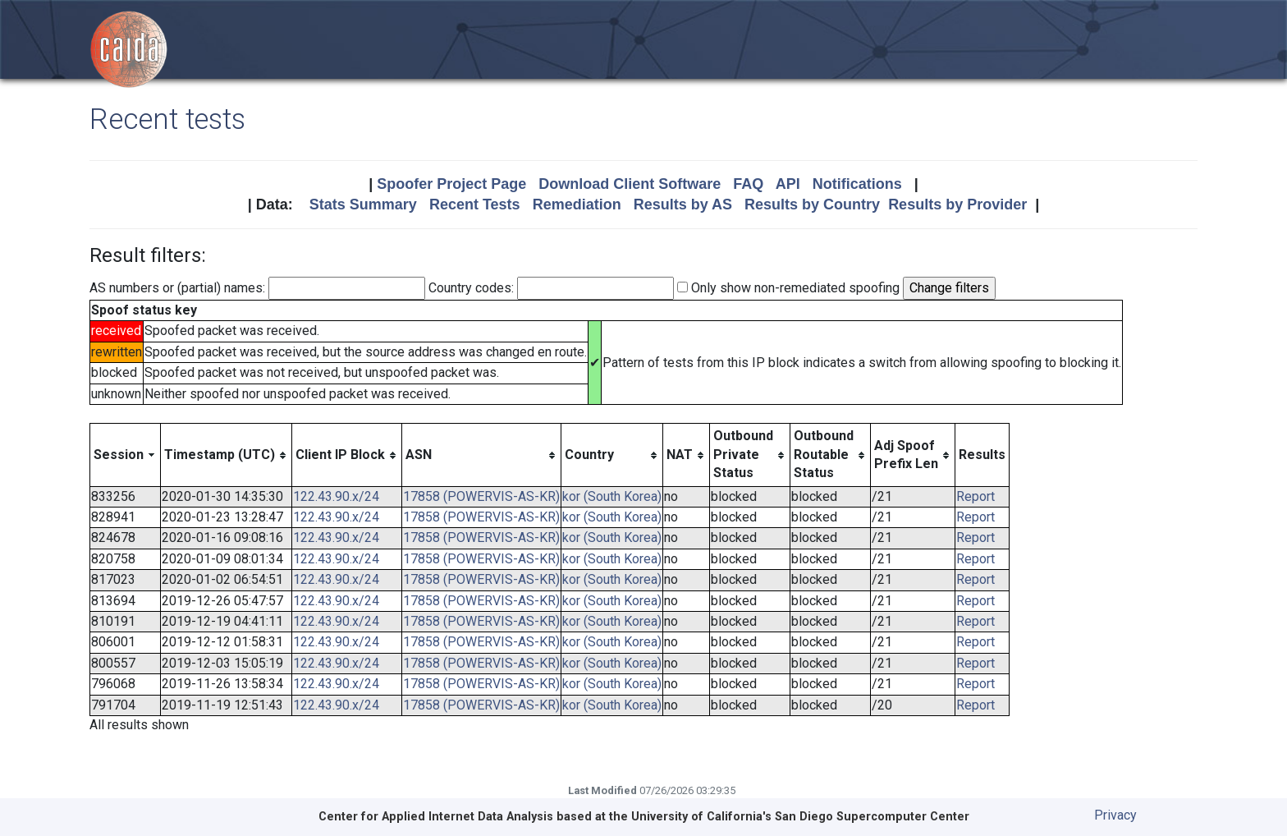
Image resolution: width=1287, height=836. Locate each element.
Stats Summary (363, 204)
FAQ (748, 184)
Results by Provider (957, 204)
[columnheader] (125, 455)
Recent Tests (474, 204)
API (788, 184)
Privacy (1115, 815)
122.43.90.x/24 (336, 496)
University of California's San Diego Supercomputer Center (800, 817)
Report (975, 496)
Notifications (857, 184)
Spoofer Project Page (451, 184)
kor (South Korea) (612, 496)
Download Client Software (629, 184)
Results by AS (683, 204)
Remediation (577, 204)
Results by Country (812, 204)
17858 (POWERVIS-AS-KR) (481, 496)
